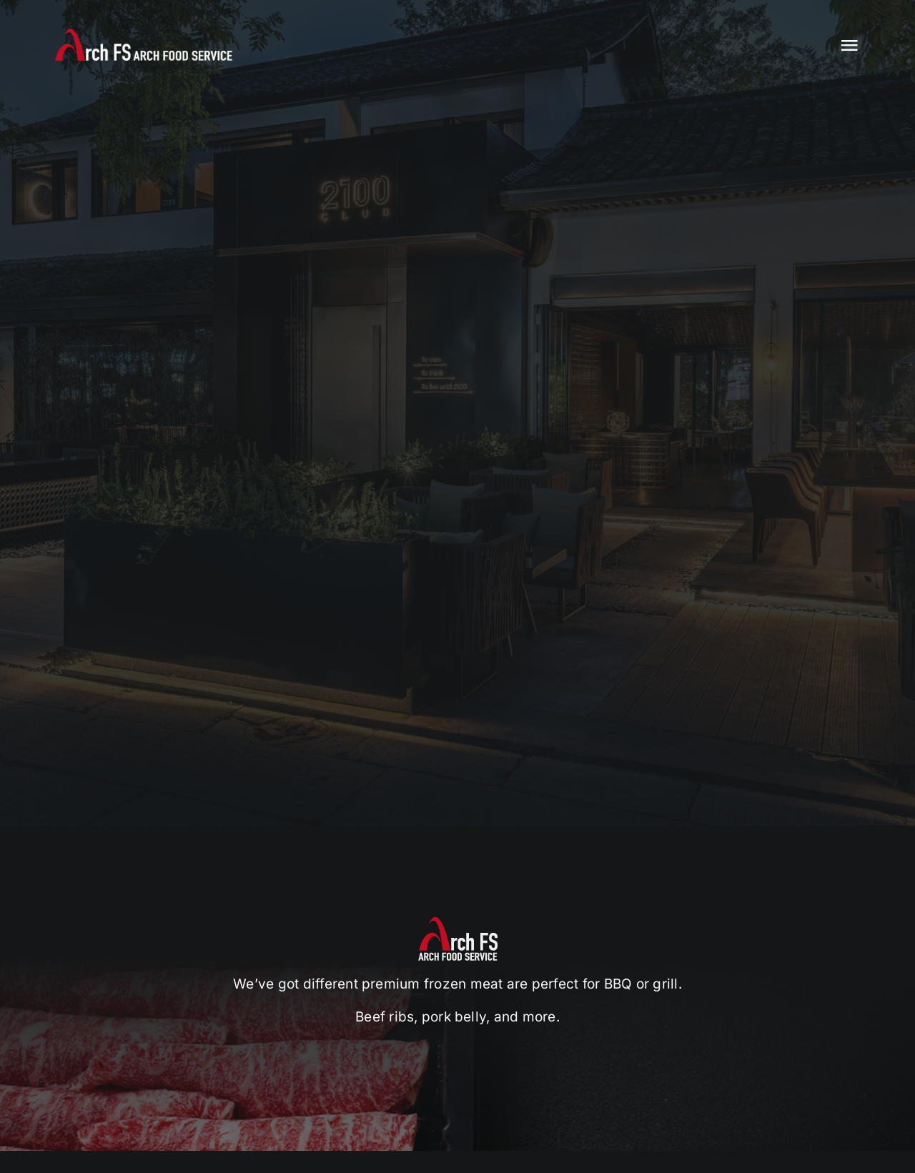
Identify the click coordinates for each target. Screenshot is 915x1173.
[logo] (143, 34)
